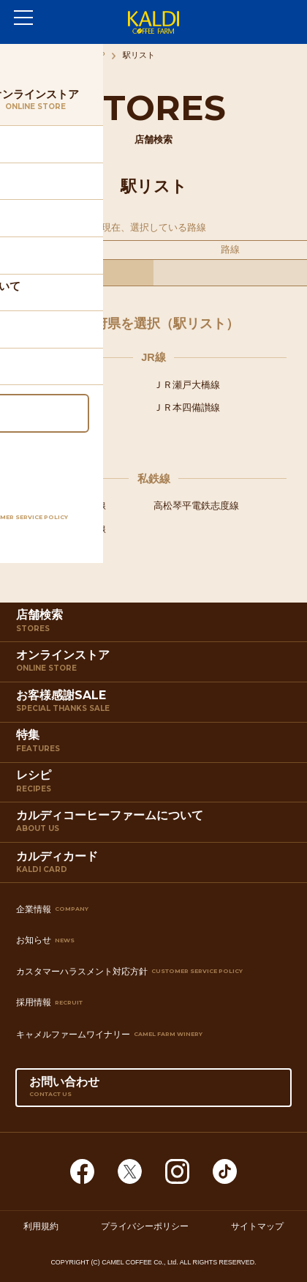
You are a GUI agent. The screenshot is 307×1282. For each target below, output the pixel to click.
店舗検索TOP (80, 55)
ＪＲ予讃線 (44, 430)
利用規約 (40, 1225)
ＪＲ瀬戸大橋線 (187, 384)
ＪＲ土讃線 (44, 407)
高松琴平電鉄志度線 (196, 505)
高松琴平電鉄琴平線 (63, 505)
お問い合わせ (153, 1091)
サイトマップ (257, 1225)
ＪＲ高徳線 (44, 384)
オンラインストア (155, 665)
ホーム (27, 55)
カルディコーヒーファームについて (155, 825)
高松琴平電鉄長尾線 (63, 528)
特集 (155, 744)
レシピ (155, 785)
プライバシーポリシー (145, 1225)
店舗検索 (155, 624)
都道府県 (77, 249)
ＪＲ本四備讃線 (187, 407)
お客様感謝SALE (155, 705)
